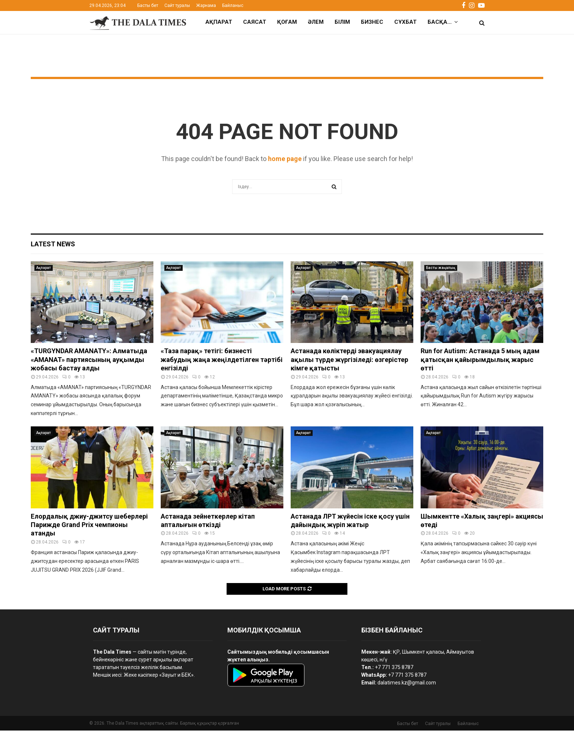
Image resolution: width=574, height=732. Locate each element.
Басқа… (440, 22)
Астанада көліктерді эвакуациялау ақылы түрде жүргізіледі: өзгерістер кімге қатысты (349, 360)
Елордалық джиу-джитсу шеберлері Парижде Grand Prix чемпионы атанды (89, 526)
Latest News (53, 245)
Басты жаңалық (440, 269)
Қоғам (287, 22)
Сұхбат (405, 22)
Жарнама (206, 5)
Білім (342, 22)
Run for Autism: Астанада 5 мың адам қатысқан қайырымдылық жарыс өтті (480, 360)
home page (285, 160)
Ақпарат (218, 22)
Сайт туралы (177, 5)
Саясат (254, 22)
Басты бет (147, 5)
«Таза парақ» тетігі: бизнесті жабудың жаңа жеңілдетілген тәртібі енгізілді (222, 360)
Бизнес (372, 22)
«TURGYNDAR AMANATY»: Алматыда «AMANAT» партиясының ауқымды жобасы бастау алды (89, 360)
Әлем (316, 22)
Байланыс (232, 5)
